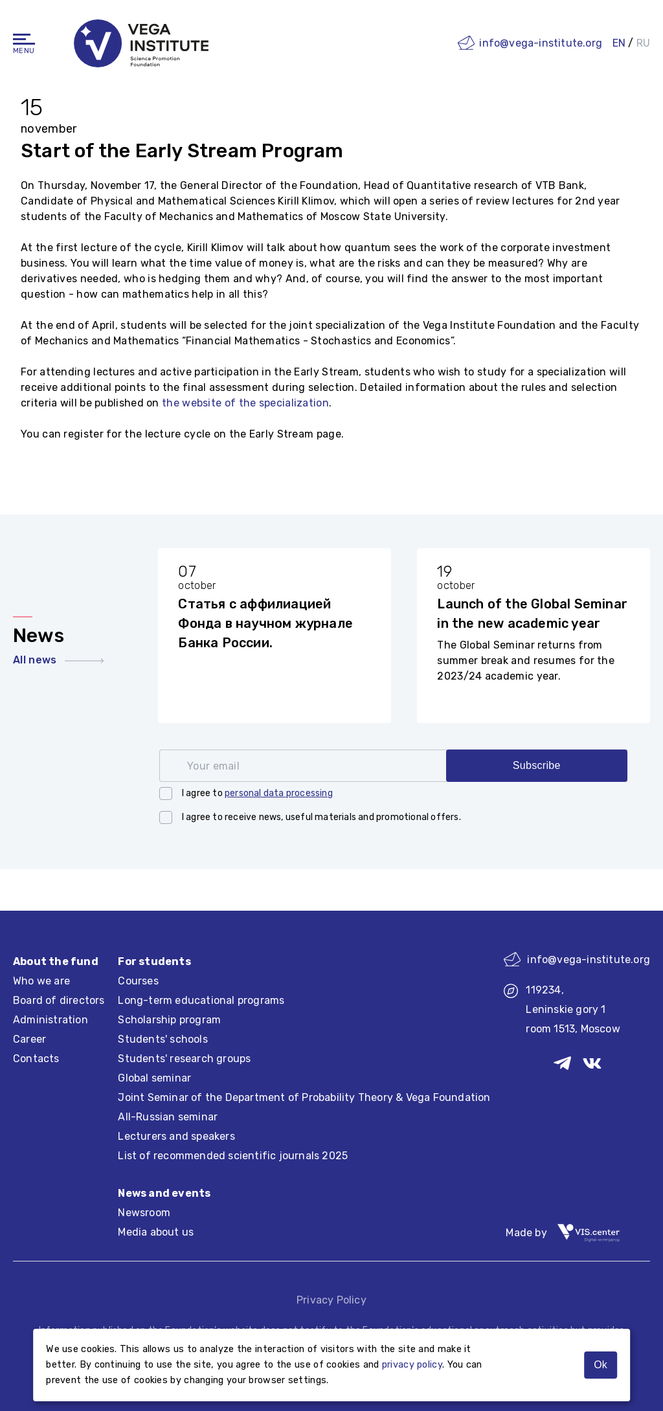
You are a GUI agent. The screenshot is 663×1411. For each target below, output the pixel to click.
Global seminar (154, 1078)
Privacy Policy (331, 1300)
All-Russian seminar (168, 1117)
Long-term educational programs (201, 1000)
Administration (50, 1020)
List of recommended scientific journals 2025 (233, 1156)
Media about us (156, 1232)
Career (29, 1039)
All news (58, 660)
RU (643, 43)
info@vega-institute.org (540, 43)
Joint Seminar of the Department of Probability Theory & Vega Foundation (304, 1097)
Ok (600, 1364)
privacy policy (412, 1364)
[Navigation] (24, 39)
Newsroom (144, 1212)
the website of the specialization (245, 403)
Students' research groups (184, 1058)
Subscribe (537, 765)
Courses (138, 981)
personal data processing (279, 793)
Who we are (41, 981)
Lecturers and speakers (176, 1136)
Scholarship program (169, 1020)
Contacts (36, 1058)
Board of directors (59, 1000)
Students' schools (162, 1039)
